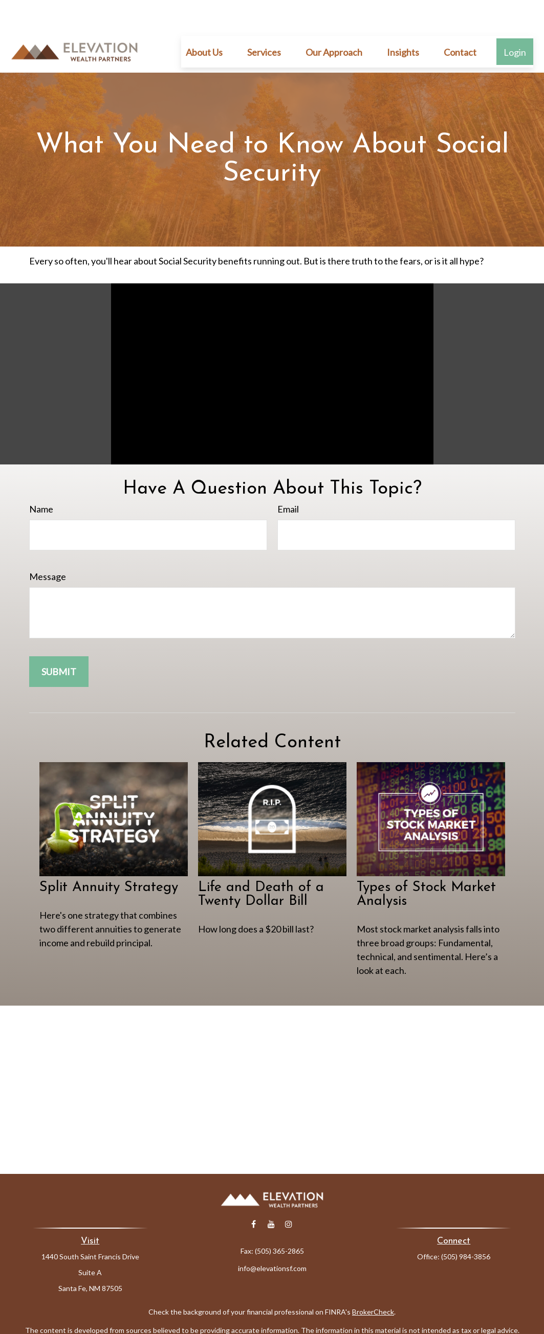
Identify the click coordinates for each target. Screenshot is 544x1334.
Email (288, 478)
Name (41, 478)
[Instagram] (288, 1193)
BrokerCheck (373, 1281)
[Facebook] (253, 1193)
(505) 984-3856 (465, 1225)
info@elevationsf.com (272, 1237)
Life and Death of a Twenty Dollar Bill (261, 864)
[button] (204, 21)
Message (47, 545)
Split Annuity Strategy (108, 857)
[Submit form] (59, 641)
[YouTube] (271, 1193)
